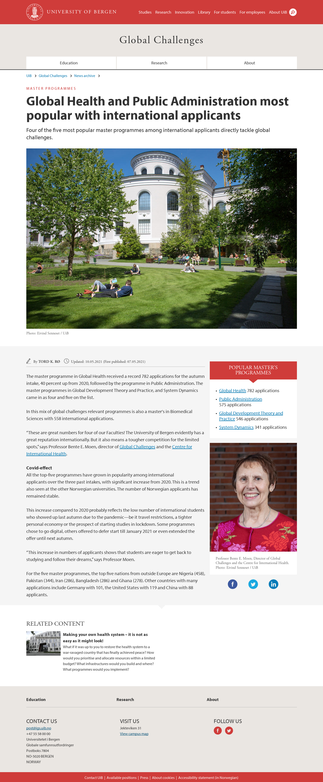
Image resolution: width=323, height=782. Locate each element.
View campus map (134, 733)
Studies (145, 12)
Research (163, 12)
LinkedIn (274, 584)
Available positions (121, 777)
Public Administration (240, 399)
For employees (252, 12)
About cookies (163, 777)
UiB (29, 75)
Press (144, 777)
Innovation (184, 12)
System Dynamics (236, 427)
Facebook (233, 584)
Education (69, 63)
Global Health (232, 390)
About (249, 63)
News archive (84, 75)
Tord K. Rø (49, 361)
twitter (230, 731)
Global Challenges (161, 40)
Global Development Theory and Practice (251, 416)
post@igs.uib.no (38, 728)
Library (204, 12)
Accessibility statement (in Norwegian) (208, 777)
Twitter (253, 584)
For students (225, 12)
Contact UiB (94, 777)
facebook (219, 731)
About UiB (278, 12)
